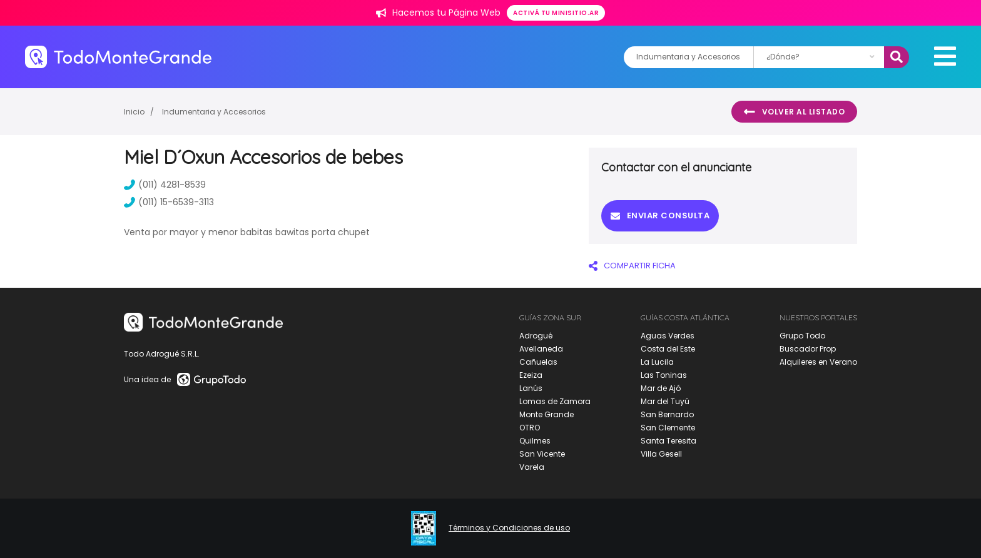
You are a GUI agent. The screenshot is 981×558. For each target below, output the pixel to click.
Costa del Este (668, 348)
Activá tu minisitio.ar (556, 13)
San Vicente (542, 454)
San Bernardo (667, 414)
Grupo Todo (802, 335)
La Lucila (657, 362)
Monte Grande (546, 414)
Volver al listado (794, 112)
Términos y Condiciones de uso (509, 528)
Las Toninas (664, 375)
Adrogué (535, 335)
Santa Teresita (668, 440)
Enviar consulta (660, 215)
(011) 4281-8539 (165, 184)
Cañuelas (538, 362)
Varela (531, 467)
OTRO (529, 427)
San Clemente (668, 427)
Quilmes (535, 440)
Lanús (530, 388)
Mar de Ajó (661, 388)
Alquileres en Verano (818, 362)
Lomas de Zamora (555, 401)
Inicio (134, 111)
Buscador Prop (808, 348)
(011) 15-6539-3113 (169, 202)
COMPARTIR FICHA (632, 265)
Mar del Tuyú (665, 401)
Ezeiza (530, 375)
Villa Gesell (661, 454)
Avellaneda (541, 348)
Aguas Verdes (667, 335)
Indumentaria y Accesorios (214, 111)
